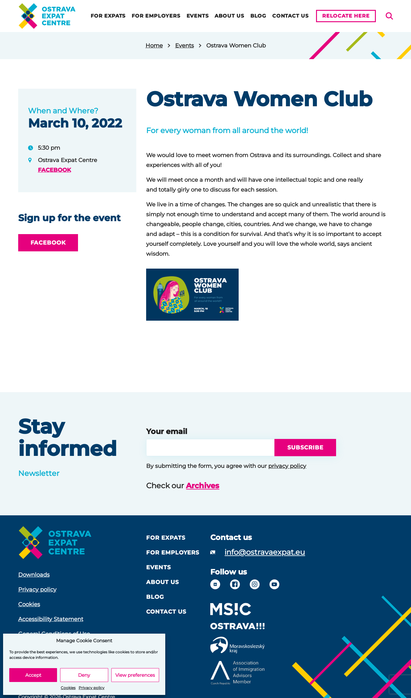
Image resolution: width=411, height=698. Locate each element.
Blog (258, 16)
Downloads (34, 574)
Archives (202, 485)
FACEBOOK (54, 170)
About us (229, 16)
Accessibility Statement (50, 619)
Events (198, 16)
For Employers (156, 16)
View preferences (135, 675)
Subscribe (305, 447)
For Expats (108, 16)
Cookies (68, 687)
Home (154, 45)
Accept (33, 675)
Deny (84, 675)
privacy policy (287, 466)
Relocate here (345, 16)
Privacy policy (92, 687)
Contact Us (290, 16)
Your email (166, 431)
